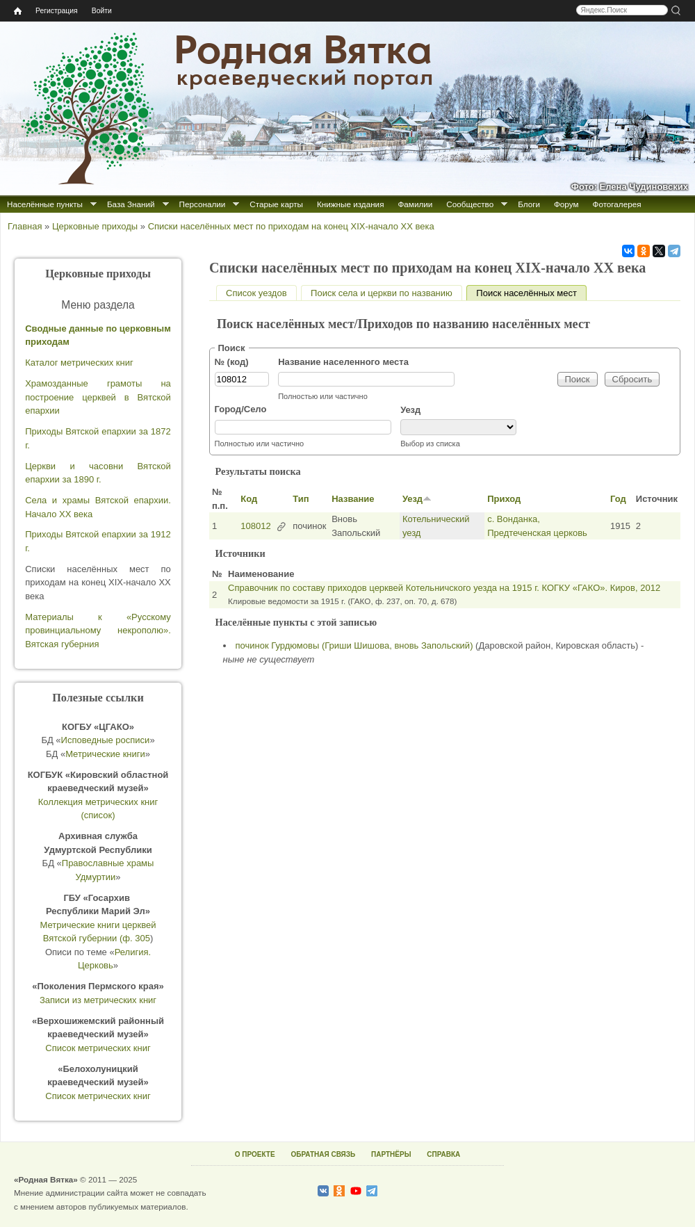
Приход (504, 499)
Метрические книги (105, 754)
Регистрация (56, 11)
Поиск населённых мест (531, 293)
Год (618, 499)
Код (248, 499)
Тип (301, 499)
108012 (255, 526)
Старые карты (276, 204)
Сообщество (469, 204)
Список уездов (256, 293)
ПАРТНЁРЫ (391, 1154)
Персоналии (202, 204)
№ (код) (232, 362)
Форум (566, 204)
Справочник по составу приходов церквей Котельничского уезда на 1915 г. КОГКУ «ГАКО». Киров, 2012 (444, 588)
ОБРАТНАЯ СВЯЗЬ (323, 1154)
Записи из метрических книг (98, 1000)
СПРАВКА (443, 1154)
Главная (25, 226)
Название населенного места (343, 362)
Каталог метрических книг (79, 362)
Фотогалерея (617, 204)
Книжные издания (350, 204)
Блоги (529, 204)
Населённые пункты (45, 204)
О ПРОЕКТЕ (255, 1154)
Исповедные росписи (105, 740)
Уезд (410, 410)
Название (353, 499)
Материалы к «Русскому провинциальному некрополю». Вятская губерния (98, 630)
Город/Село (241, 409)
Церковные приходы (95, 226)
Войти (102, 11)
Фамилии (415, 204)
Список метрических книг (97, 1048)
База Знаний (131, 204)
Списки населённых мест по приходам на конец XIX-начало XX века (291, 226)
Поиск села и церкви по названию (381, 293)
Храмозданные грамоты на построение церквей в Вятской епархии (98, 397)
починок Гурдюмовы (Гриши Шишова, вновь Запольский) (354, 645)
